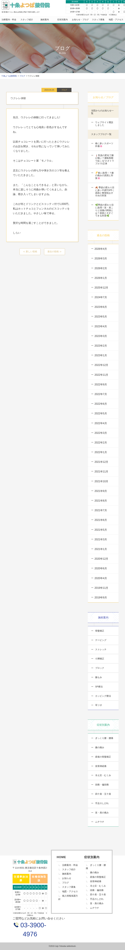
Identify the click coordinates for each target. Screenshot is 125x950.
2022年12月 (101, 365)
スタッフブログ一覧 (101, 134)
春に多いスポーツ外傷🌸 (104, 144)
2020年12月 (101, 558)
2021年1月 (101, 549)
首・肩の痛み (102, 812)
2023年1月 (101, 355)
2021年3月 (101, 539)
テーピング (100, 640)
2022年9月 (101, 384)
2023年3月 (101, 336)
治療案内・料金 (9, 19)
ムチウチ (99, 821)
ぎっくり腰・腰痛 (104, 738)
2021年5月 (101, 529)
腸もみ (98, 677)
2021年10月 (101, 481)
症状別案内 (62, 19)
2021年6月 (101, 520)
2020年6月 (101, 568)
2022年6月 (101, 403)
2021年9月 (101, 491)
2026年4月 (101, 248)
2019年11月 (101, 588)
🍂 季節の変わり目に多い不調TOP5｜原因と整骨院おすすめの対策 (105, 191)
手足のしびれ (102, 803)
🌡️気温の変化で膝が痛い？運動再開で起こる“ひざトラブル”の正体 (104, 159)
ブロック (99, 668)
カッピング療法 (103, 696)
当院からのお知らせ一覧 (102, 112)
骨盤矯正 (99, 630)
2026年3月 (101, 258)
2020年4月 (101, 578)
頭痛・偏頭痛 (102, 784)
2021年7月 (101, 510)
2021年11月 (101, 471)
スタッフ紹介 (26, 19)
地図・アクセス (116, 19)
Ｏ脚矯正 (99, 658)
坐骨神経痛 (100, 766)
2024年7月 (101, 297)
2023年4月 (101, 326)
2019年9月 (101, 597)
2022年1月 (101, 452)
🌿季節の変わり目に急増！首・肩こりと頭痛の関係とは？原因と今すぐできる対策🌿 (104, 210)
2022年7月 (101, 394)
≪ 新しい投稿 (30, 251)
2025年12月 (101, 287)
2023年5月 (101, 316)
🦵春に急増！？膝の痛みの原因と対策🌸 (104, 176)
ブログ (65, 882)
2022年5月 (101, 413)
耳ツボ (98, 705)
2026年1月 (101, 278)
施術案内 (44, 19)
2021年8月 (101, 500)
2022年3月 (101, 433)
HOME (61, 857)
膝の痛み (99, 747)
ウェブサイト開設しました (104, 123)
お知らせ (66, 878)
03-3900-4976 (32, 930)
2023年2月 (101, 345)
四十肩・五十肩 (103, 794)
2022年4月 (101, 423)
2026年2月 (101, 268)
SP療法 (99, 686)
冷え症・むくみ (103, 775)
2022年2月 (101, 442)
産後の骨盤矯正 (103, 756)
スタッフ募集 (98, 19)
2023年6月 (101, 307)
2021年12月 (101, 462)
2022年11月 (101, 374)
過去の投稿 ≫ (54, 251)
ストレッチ (100, 649)
